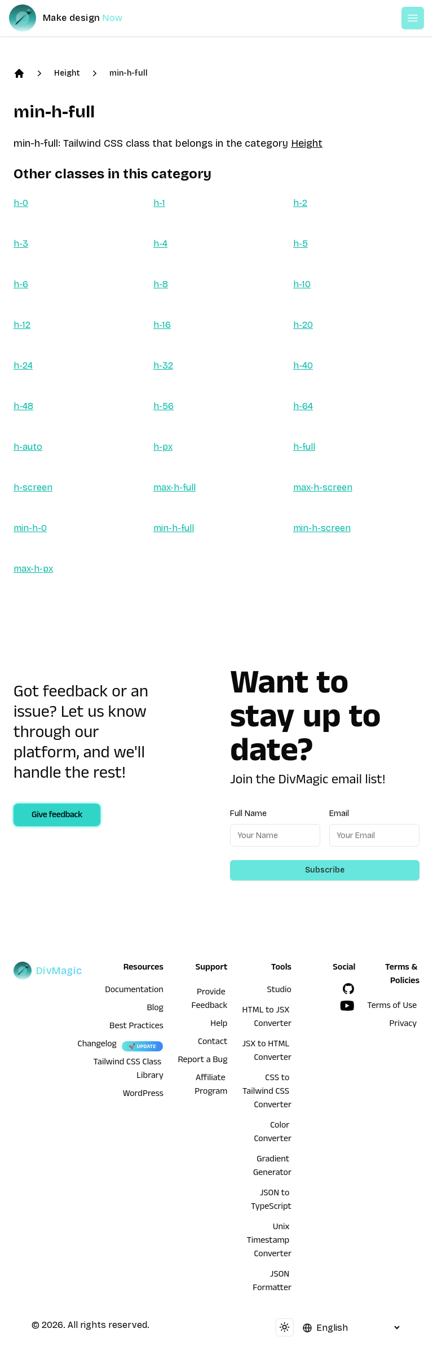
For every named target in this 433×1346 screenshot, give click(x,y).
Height (67, 73)
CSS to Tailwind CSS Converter (266, 1092)
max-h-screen (322, 487)
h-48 (23, 406)
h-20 (303, 324)
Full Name (248, 813)
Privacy (403, 1025)
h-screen (33, 487)
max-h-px (33, 568)
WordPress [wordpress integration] (143, 1095)
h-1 (159, 203)
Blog (155, 1009)
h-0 (21, 203)
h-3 (21, 243)
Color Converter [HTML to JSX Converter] (272, 1133)
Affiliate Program (211, 1085)
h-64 (303, 406)
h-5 (300, 243)
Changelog (97, 1045)
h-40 (303, 365)
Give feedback (57, 816)
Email (339, 813)
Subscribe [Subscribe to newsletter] (324, 870)
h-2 (300, 203)
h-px (163, 446)
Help (218, 1025)
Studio (279, 991)
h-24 (23, 365)
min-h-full (128, 73)
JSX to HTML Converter (266, 1052)
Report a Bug (203, 1061)
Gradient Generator (272, 1167)
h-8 (160, 284)
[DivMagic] (77, 18)
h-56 (163, 406)
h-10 (302, 284)
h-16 (162, 324)
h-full (304, 446)
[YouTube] (347, 1006)
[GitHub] (348, 989)
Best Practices (136, 1027)
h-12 (22, 324)
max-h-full (174, 487)
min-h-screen (322, 528)
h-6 (21, 284)
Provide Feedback (210, 1000)
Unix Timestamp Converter (268, 1241)
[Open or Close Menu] (412, 18)
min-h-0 (30, 528)
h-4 (160, 243)
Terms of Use (392, 1007)
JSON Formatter (272, 1282)
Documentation (134, 991)
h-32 (163, 365)
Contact (212, 1043)
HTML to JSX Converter (266, 1018)
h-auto (28, 446)
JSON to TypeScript (271, 1201)
